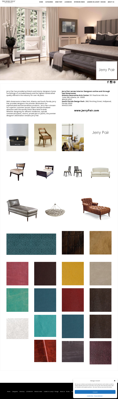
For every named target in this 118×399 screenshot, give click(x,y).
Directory (58, 2)
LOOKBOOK (68, 2)
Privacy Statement (98, 396)
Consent (95, 392)
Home (41, 2)
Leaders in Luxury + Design (96, 2)
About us (111, 2)
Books (68, 391)
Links (72, 391)
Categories (49, 2)
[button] (114, 381)
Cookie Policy (90, 396)
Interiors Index (79, 2)
